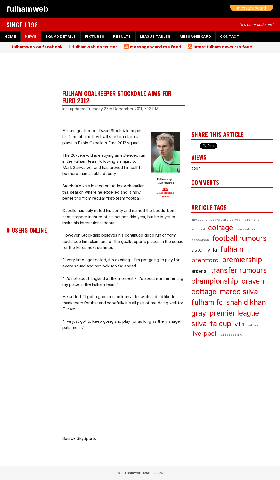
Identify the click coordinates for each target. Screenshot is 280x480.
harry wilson (246, 229)
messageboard (195, 36)
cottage (220, 227)
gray (198, 313)
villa (239, 324)
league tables (155, 36)
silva (199, 323)
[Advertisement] (31, 141)
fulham (231, 249)
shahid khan (246, 302)
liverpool (203, 333)
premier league (234, 313)
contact (230, 36)
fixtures (94, 36)
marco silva (239, 291)
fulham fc (207, 302)
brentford (205, 260)
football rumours (239, 238)
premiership (242, 259)
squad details (60, 36)
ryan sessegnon (232, 334)
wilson (253, 325)
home (10, 36)
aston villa (204, 249)
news (30, 36)
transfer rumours (239, 270)
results (122, 36)
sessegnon (200, 240)
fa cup (220, 323)
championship (214, 281)
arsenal (199, 271)
